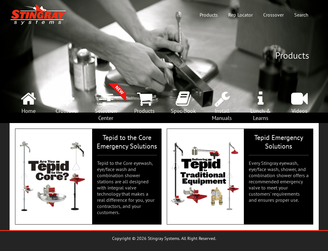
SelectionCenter (106, 114)
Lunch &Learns (260, 114)
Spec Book (183, 110)
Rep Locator (240, 15)
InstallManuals (222, 114)
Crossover (273, 15)
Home (28, 110)
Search (301, 15)
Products (209, 15)
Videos (299, 110)
